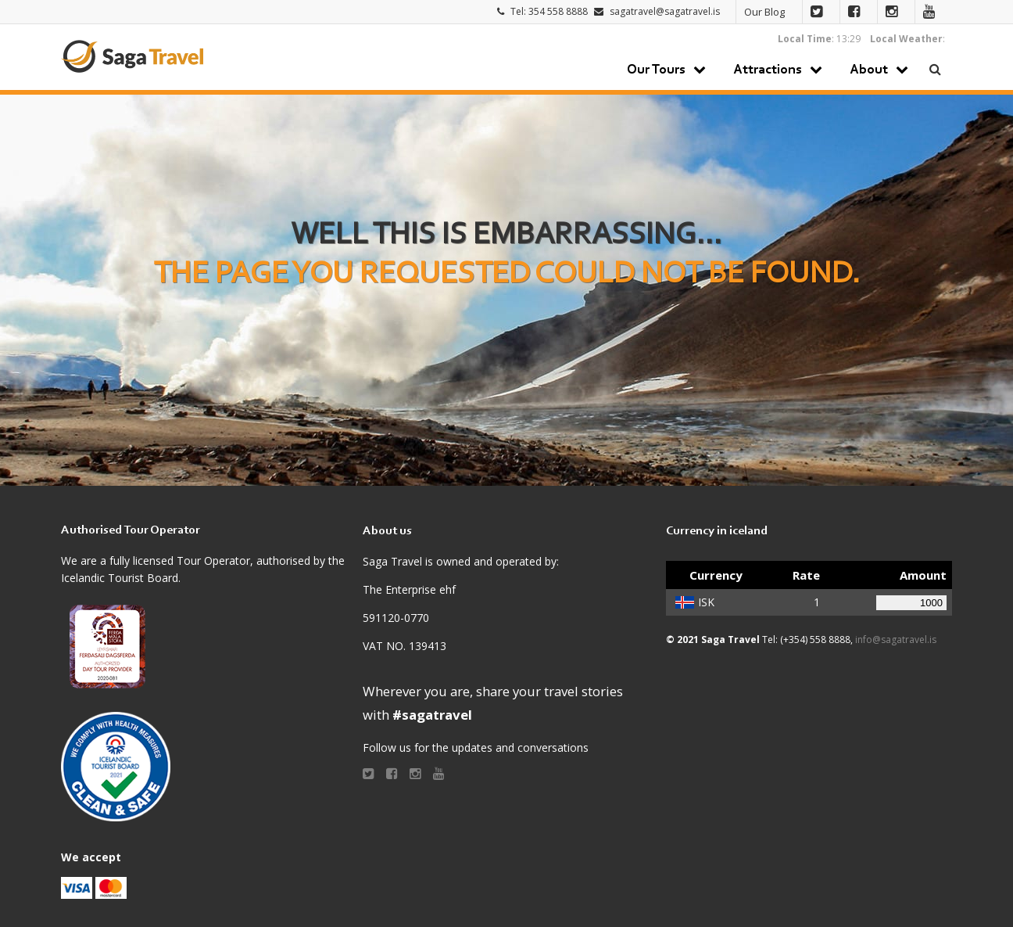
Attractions (767, 70)
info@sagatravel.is (895, 639)
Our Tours (656, 70)
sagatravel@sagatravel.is (665, 11)
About (869, 70)
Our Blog (764, 12)
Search (936, 69)
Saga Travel (132, 56)
